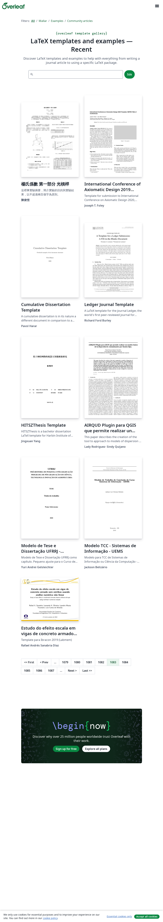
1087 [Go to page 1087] (51, 671)
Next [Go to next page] (72, 671)
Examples (57, 21)
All (33, 21)
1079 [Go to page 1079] (65, 662)
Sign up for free (66, 749)
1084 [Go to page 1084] (125, 662)
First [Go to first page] (29, 662)
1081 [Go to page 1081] (89, 662)
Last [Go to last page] (87, 671)
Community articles (80, 21)
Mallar (43, 21)
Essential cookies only (119, 916)
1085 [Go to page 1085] (27, 671)
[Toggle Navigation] (157, 6)
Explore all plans (96, 749)
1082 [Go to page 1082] (101, 662)
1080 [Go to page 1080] (77, 662)
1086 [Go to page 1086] (39, 671)
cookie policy (50, 918)
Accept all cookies (146, 916)
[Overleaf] (13, 6)
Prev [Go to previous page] (44, 662)
